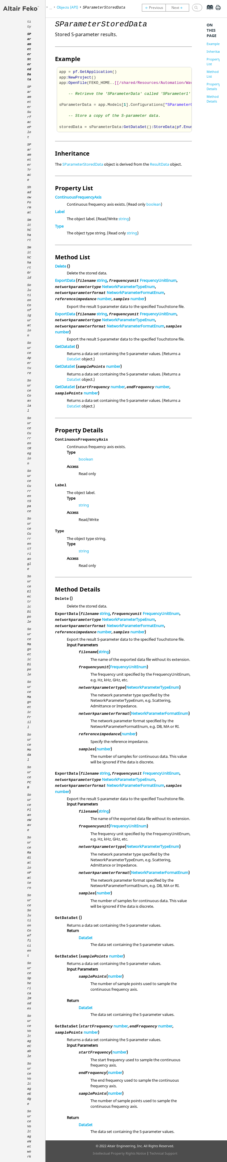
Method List (213, 74)
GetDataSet (65, 346)
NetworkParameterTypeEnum (128, 286)
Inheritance (215, 51)
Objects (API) (67, 7)
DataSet (74, 359)
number (104, 298)
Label (59, 211)
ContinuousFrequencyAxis (78, 197)
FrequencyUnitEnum (158, 280)
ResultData (159, 164)
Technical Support (163, 1153)
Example (213, 43)
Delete (60, 266)
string (124, 218)
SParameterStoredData (82, 164)
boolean (153, 204)
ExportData (65, 280)
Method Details (213, 98)
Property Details (213, 86)
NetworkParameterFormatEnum (135, 292)
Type (59, 226)
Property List (213, 61)
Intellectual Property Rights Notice (119, 1153)
